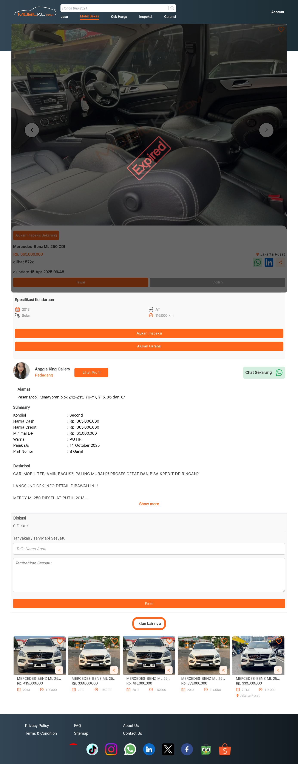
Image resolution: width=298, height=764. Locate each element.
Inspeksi (145, 17)
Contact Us (132, 733)
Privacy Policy (37, 725)
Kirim (149, 603)
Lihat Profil (91, 372)
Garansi (170, 17)
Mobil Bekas (89, 16)
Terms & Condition (41, 733)
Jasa (64, 17)
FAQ (77, 725)
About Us (131, 725)
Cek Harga (119, 17)
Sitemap (81, 733)
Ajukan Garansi (149, 346)
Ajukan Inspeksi (149, 333)
